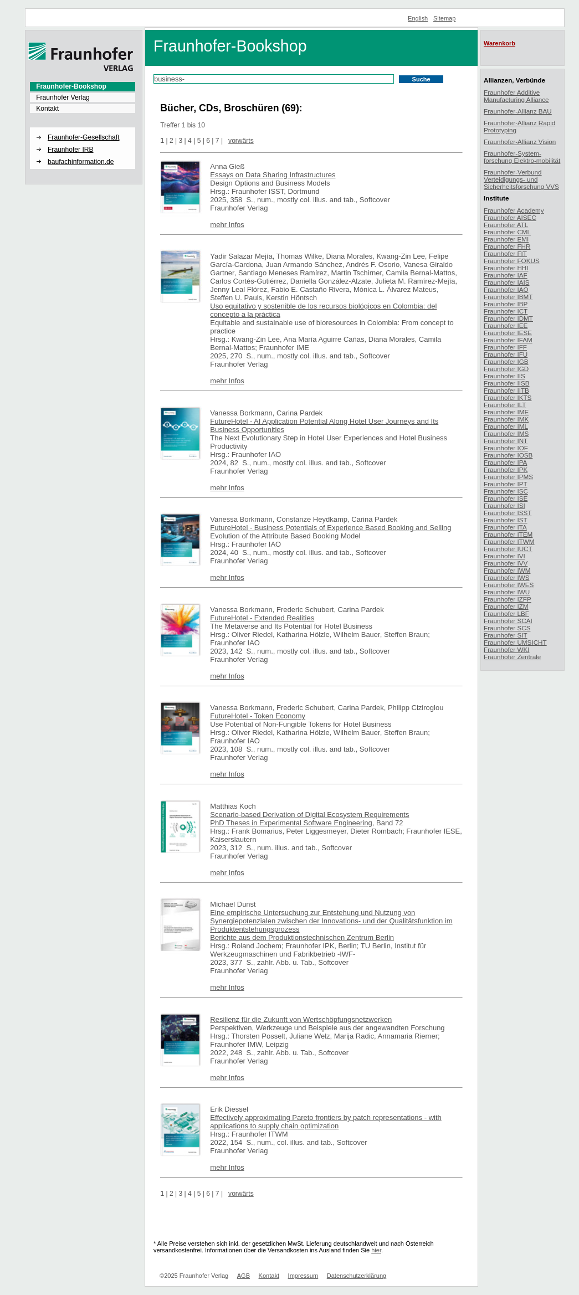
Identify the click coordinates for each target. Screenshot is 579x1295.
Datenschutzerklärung (356, 1275)
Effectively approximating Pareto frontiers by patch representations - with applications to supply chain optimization (325, 1121)
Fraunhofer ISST (507, 512)
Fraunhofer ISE (505, 498)
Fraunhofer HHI (506, 267)
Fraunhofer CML (507, 231)
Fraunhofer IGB (506, 361)
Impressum (303, 1275)
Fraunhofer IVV (505, 563)
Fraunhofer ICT (505, 311)
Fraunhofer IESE (508, 332)
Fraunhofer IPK (505, 469)
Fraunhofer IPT (505, 483)
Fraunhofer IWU (507, 591)
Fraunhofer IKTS (507, 397)
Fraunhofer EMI (506, 239)
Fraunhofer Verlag (63, 97)
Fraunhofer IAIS (507, 282)
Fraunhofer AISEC (510, 217)
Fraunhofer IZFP (507, 599)
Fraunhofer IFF (505, 347)
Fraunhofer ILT (505, 404)
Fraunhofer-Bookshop (71, 86)
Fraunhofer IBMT (508, 296)
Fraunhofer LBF (506, 613)
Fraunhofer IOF (506, 447)
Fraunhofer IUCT (508, 548)
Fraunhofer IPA (505, 462)
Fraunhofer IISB (507, 383)
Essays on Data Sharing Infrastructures (272, 175)
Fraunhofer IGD (506, 368)
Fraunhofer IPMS (508, 476)
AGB (243, 1275)
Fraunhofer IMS (506, 433)
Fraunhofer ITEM (508, 534)
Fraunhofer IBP (505, 303)
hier (376, 1250)
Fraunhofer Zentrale (512, 656)
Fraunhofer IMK (506, 419)
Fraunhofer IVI (504, 555)
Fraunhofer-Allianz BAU (518, 111)
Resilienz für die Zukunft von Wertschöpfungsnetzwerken (301, 1019)
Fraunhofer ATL (506, 224)
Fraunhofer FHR (507, 246)
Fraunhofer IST (505, 519)
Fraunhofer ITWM (509, 541)
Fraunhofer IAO (506, 289)
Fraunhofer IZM (506, 606)
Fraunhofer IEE (505, 325)
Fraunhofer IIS (504, 375)
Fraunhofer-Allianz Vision (520, 141)
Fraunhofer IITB (506, 390)
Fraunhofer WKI (507, 649)
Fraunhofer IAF (505, 275)
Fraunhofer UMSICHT (515, 642)
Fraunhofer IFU (505, 354)
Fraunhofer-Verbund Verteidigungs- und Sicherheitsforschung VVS (521, 179)
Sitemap (444, 18)
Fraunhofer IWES (509, 584)
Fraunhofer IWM (507, 570)
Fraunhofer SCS (507, 627)
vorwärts (241, 141)
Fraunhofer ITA (505, 527)
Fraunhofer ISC (506, 491)
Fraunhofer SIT (505, 635)
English (418, 18)
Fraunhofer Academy (514, 210)
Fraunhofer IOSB (508, 455)
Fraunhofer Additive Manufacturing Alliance (516, 96)
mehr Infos (227, 224)
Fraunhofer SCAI (508, 620)
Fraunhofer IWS (507, 577)
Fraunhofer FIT (505, 253)
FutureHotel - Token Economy (257, 716)
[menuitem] (82, 86)
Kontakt (47, 108)
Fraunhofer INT (505, 440)
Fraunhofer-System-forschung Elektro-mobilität (522, 157)
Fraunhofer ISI (504, 505)
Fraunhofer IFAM (508, 339)
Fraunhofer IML (506, 426)
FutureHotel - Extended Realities (262, 618)
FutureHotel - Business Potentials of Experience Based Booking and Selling (330, 527)
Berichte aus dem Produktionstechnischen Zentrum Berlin (302, 937)
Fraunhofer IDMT (508, 318)
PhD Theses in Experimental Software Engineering (291, 823)
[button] (82, 128)
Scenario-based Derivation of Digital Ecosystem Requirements (309, 814)
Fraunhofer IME (506, 411)
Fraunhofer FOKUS (512, 260)
